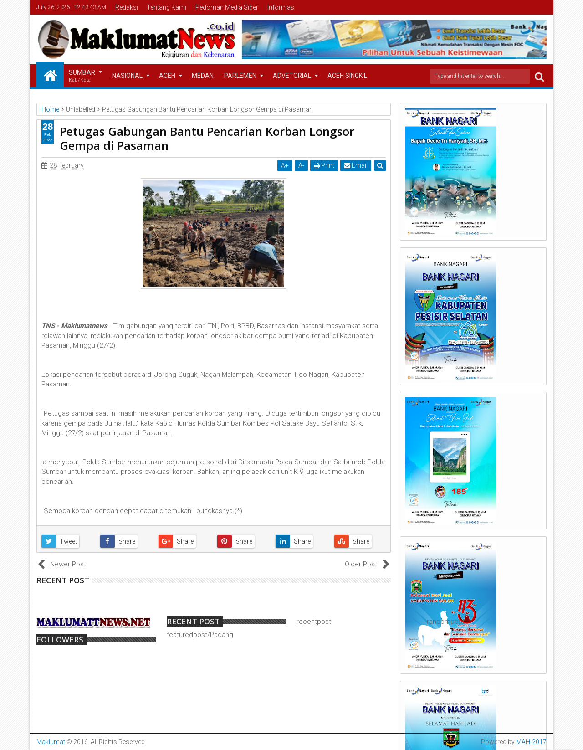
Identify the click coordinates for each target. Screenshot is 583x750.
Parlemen (240, 75)
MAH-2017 (531, 741)
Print (324, 165)
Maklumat (50, 741)
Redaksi (126, 7)
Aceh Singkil (347, 75)
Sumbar (82, 76)
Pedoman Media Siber (226, 7)
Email (356, 165)
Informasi (281, 7)
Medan (203, 75)
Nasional (127, 75)
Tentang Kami (166, 7)
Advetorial (292, 75)
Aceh (167, 75)
